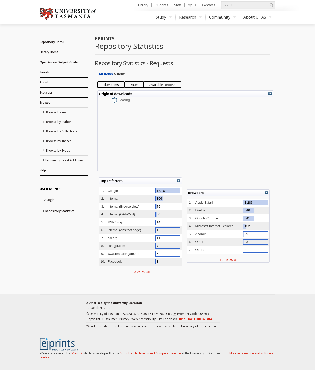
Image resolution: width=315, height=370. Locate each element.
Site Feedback (167, 319)
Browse (45, 102)
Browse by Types (57, 150)
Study (164, 17)
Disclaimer (109, 319)
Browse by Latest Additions (64, 160)
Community (222, 17)
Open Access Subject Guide (59, 62)
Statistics (46, 92)
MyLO (192, 5)
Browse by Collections (61, 131)
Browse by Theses (58, 141)
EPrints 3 (76, 353)
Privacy (124, 319)
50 (143, 271)
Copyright (93, 319)
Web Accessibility (143, 319)
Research (190, 17)
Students (161, 5)
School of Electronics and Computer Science (150, 353)
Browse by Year (56, 112)
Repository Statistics (59, 211)
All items (106, 74)
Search (44, 72)
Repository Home (52, 42)
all (148, 271)
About (44, 82)
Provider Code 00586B (187, 314)
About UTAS (257, 17)
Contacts (208, 5)
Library (143, 5)
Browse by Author (58, 122)
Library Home (49, 52)
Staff (177, 5)
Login (50, 200)
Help (43, 170)
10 (134, 271)
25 (138, 271)
